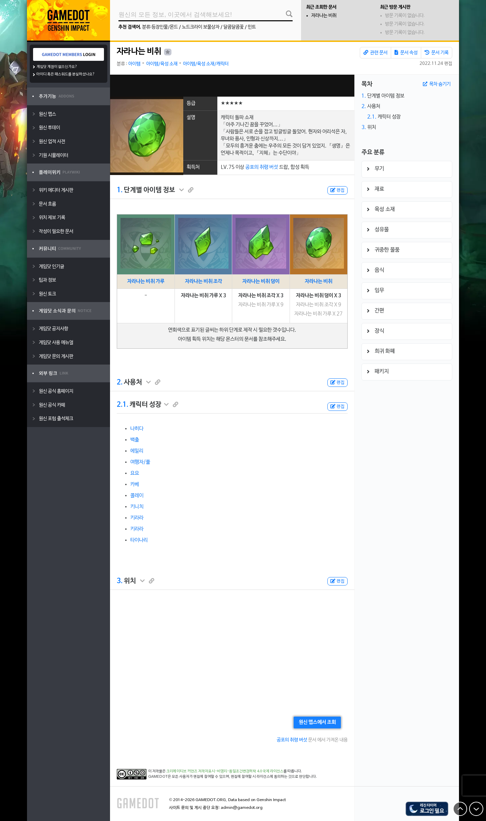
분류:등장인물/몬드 (160, 27)
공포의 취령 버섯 (261, 167)
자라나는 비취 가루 (145, 281)
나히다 (136, 428)
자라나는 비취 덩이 (260, 281)
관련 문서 (375, 52)
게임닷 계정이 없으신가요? (56, 67)
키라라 (136, 518)
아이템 (134, 64)
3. (120, 581)
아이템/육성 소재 (162, 64)
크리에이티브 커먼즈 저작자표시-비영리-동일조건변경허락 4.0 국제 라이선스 (225, 771)
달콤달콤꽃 (233, 27)
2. (120, 382)
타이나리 (139, 540)
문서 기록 (437, 52)
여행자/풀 (140, 462)
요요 (134, 473)
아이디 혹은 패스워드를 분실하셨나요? (65, 74)
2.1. (122, 404)
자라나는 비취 (323, 15)
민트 (252, 27)
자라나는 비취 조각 (203, 281)
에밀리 (136, 451)
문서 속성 (406, 52)
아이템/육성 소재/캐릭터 (205, 64)
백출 (134, 440)
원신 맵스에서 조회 (317, 722)
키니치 (136, 506)
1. (120, 190)
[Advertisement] (232, 86)
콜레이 (136, 495)
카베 (134, 484)
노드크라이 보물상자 (200, 27)
